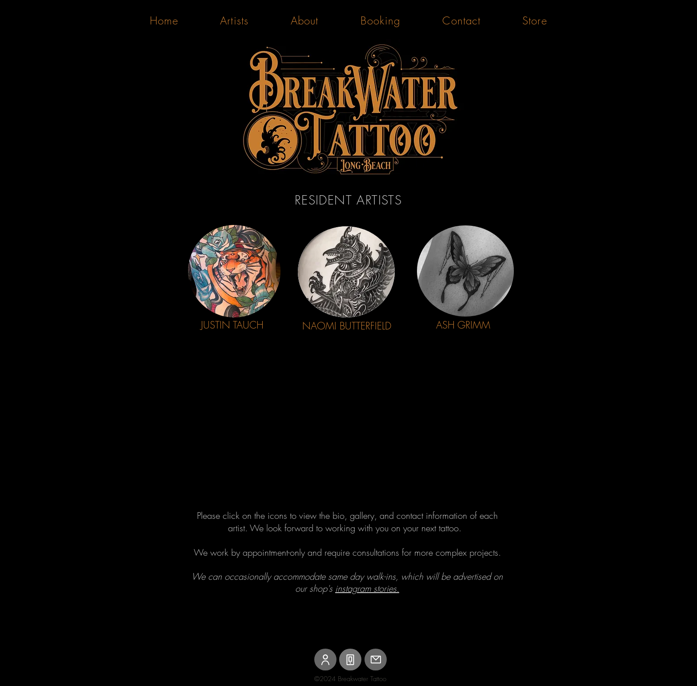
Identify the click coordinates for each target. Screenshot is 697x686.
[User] (325, 659)
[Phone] (350, 659)
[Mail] (376, 659)
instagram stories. (367, 588)
